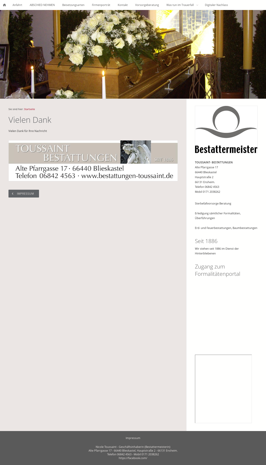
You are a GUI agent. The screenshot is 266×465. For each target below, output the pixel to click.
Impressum (133, 438)
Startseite (29, 109)
